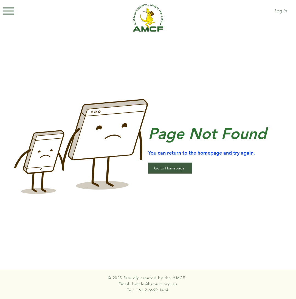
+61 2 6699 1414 (152, 289)
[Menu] (8, 11)
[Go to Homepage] (170, 168)
